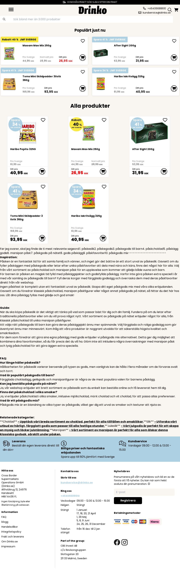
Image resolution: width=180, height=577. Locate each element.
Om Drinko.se (9, 541)
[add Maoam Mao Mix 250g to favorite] (105, 120)
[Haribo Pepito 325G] (27, 131)
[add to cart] (82, 57)
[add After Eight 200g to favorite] (166, 120)
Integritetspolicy (11, 531)
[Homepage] (93, 9)
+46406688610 (70, 496)
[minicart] (176, 10)
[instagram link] (124, 542)
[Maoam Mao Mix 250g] (9, 53)
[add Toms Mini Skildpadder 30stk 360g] (83, 72)
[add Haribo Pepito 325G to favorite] (44, 120)
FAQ (3, 517)
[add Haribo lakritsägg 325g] (174, 72)
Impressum (8, 546)
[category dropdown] (11, 9)
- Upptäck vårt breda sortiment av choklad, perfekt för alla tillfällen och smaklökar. (81, 422)
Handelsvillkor (9, 527)
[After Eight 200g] (101, 53)
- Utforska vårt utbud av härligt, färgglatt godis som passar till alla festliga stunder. (88, 424)
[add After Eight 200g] (174, 41)
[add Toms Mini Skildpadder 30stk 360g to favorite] (44, 186)
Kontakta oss (70, 471)
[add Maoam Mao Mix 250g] (83, 41)
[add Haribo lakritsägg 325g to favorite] (105, 186)
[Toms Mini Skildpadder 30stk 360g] (9, 84)
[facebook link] (117, 542)
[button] (149, 484)
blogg (4, 522)
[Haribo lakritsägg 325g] (101, 84)
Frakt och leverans (12, 536)
